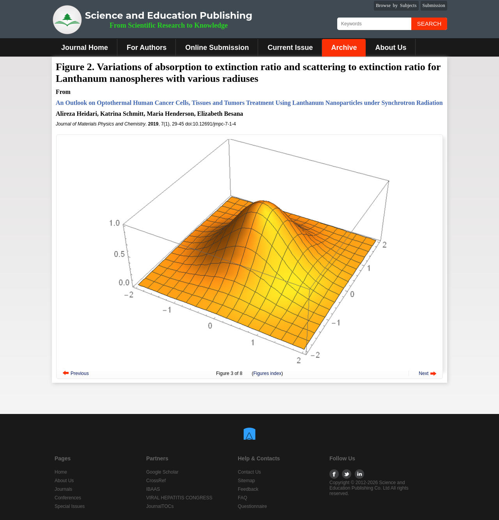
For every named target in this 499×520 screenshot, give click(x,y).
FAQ (242, 498)
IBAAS (153, 489)
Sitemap (246, 480)
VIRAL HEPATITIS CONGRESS (179, 498)
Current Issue (290, 47)
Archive (344, 47)
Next (423, 373)
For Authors (146, 47)
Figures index (267, 373)
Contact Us (249, 472)
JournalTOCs (159, 506)
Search (429, 23)
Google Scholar (162, 472)
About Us (390, 47)
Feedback (248, 489)
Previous (80, 373)
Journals (63, 489)
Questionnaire (252, 506)
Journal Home (84, 47)
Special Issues (70, 506)
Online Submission (217, 47)
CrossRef (156, 480)
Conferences (68, 498)
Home (61, 472)
